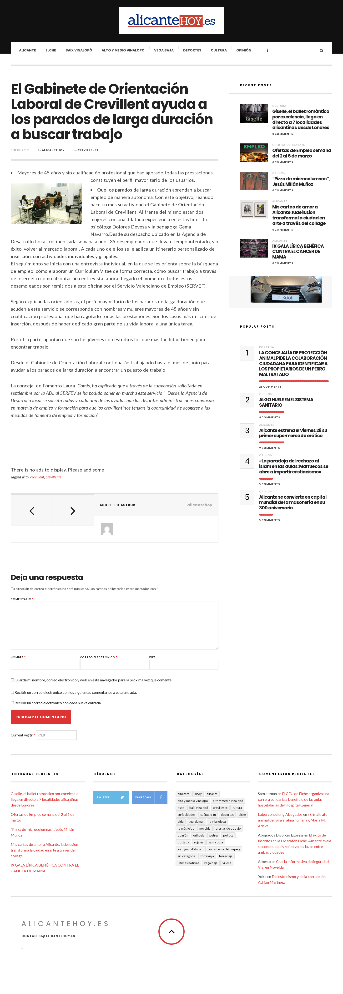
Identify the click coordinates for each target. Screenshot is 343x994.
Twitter (113, 802)
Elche (51, 50)
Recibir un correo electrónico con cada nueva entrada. (58, 707)
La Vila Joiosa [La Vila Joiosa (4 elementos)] (217, 826)
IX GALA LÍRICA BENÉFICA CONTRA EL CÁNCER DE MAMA (298, 256)
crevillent (37, 482)
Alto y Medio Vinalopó (123, 50)
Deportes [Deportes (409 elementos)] (227, 819)
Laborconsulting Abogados (280, 819)
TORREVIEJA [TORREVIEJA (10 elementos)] (225, 861)
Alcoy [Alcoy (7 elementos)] (198, 799)
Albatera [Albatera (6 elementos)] (183, 799)
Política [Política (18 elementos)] (228, 840)
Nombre (18, 662)
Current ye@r (23, 739)
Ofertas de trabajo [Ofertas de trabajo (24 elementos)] (228, 833)
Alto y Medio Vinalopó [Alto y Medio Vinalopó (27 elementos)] (228, 805)
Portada (266, 351)
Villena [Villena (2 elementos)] (226, 868)
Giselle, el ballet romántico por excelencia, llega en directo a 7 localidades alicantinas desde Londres (300, 124)
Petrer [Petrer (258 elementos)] (213, 840)
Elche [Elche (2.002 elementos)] (242, 819)
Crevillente (88, 154)
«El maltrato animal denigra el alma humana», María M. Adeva (293, 825)
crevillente (53, 482)
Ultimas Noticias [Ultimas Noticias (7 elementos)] (188, 868)
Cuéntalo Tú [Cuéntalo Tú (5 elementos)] (208, 819)
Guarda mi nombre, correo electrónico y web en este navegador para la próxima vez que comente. (93, 684)
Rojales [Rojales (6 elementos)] (198, 847)
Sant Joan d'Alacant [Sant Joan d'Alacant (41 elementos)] (191, 854)
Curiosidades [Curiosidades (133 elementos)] (186, 819)
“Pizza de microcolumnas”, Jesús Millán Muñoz (301, 186)
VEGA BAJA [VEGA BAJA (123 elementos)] (210, 868)
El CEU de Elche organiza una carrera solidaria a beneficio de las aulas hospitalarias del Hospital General (293, 804)
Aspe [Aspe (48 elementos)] (181, 812)
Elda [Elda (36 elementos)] (181, 826)
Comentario (22, 604)
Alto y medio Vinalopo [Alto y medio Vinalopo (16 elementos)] (193, 805)
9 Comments (269, 422)
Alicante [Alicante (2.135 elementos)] (212, 799)
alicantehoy (53, 154)
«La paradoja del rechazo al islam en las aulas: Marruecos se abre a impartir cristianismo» (293, 471)
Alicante (27, 50)
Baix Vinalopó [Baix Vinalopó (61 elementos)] (198, 812)
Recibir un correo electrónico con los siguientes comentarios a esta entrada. (76, 697)
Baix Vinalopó (79, 50)
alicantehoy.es (66, 928)
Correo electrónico (98, 662)
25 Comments (270, 391)
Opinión (244, 50)
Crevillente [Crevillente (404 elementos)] (220, 812)
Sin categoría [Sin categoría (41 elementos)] (186, 861)
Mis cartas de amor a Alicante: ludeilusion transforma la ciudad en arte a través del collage (299, 220)
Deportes (192, 50)
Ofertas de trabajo (289, 149)
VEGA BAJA (164, 50)
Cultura (219, 50)
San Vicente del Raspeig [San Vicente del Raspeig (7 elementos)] (224, 854)
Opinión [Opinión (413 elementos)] (183, 840)
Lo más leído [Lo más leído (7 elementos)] (186, 833)
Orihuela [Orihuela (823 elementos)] (198, 840)
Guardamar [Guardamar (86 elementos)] (196, 826)
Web (152, 662)
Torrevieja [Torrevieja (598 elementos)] (207, 861)
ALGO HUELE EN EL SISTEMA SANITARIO (286, 407)
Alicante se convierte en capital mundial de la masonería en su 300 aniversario (293, 507)
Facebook (151, 802)
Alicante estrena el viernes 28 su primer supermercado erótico (293, 438)
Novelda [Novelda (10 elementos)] (205, 833)
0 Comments (282, 138)
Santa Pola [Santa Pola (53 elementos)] (215, 847)
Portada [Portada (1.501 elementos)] (183, 847)
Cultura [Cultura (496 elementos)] (237, 812)
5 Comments (269, 488)
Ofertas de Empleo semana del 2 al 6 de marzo (301, 158)
